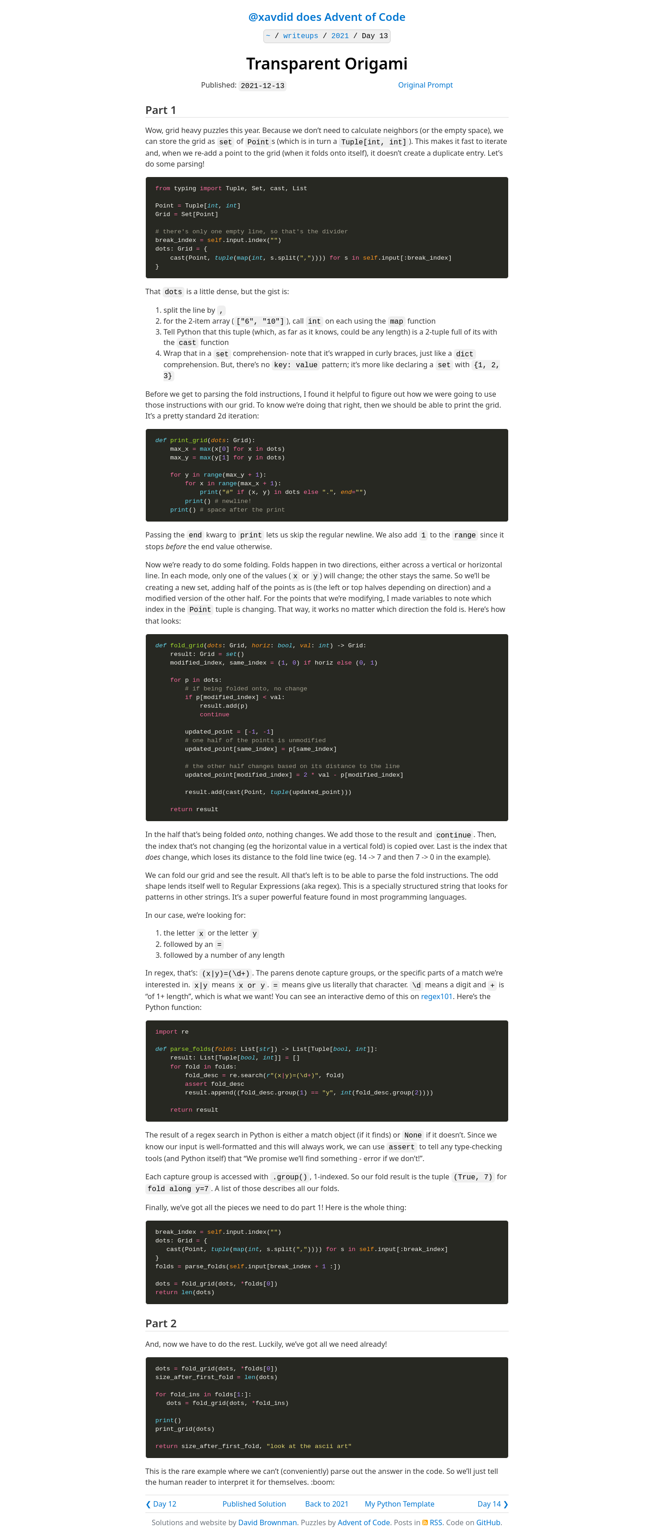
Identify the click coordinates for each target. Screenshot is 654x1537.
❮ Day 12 (160, 1504)
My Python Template (400, 1504)
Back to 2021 (327, 1504)
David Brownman (267, 1522)
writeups (300, 36)
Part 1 (161, 109)
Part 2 (161, 1322)
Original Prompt (425, 85)
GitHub (488, 1522)
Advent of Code (364, 1522)
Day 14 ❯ (493, 1504)
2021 (340, 36)
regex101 (437, 996)
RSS (436, 1522)
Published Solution (254, 1504)
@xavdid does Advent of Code (327, 16)
